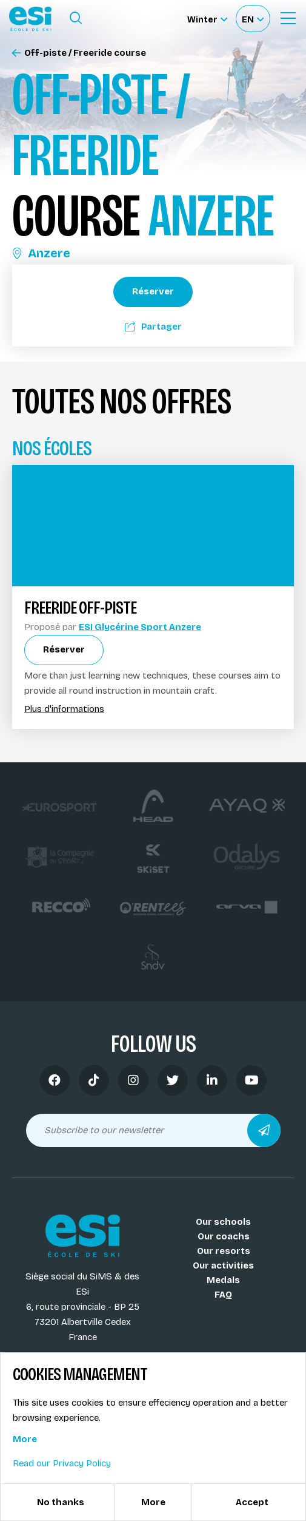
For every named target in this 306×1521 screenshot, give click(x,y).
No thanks (60, 1502)
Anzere (41, 253)
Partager (153, 326)
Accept (252, 1502)
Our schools (223, 1221)
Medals (223, 1280)
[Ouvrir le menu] (288, 18)
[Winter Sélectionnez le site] (207, 18)
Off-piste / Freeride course (79, 53)
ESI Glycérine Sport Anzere (140, 627)
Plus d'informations (64, 709)
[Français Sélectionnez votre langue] (253, 18)
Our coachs (224, 1236)
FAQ (223, 1294)
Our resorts (223, 1250)
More (25, 1439)
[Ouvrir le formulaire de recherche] (76, 18)
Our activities (223, 1265)
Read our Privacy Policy (62, 1463)
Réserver (153, 291)
